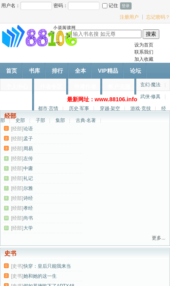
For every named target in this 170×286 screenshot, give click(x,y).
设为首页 (143, 45)
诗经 (28, 198)
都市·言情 (48, 108)
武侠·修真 (150, 96)
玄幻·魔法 (150, 84)
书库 (34, 71)
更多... (158, 238)
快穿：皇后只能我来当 (47, 266)
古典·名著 (86, 120)
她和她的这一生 (40, 276)
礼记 (28, 178)
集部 (60, 120)
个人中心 (17, 86)
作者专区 (51, 86)
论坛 (135, 71)
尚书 (28, 218)
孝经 (28, 208)
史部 (20, 120)
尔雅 (28, 188)
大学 (28, 228)
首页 (11, 71)
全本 (80, 71)
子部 (40, 120)
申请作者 (85, 86)
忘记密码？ (158, 17)
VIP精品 (108, 71)
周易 (28, 148)
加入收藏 (143, 59)
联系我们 (143, 52)
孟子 (28, 138)
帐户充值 (119, 86)
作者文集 (17, 102)
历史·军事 (79, 108)
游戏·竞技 (140, 108)
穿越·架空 (110, 108)
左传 (28, 158)
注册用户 (129, 17)
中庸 (28, 168)
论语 (28, 128)
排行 (57, 71)
